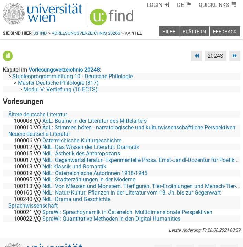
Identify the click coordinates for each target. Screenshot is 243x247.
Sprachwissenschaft (33, 205)
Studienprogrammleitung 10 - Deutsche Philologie (72, 76)
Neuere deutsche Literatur (39, 134)
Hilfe (168, 32)
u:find (40, 33)
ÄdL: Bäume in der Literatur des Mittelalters (94, 121)
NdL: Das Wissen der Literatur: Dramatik (90, 147)
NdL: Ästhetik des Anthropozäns (81, 153)
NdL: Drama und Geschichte (76, 199)
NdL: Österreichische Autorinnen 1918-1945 (94, 173)
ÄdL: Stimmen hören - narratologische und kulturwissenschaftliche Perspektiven (138, 127)
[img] (112, 19)
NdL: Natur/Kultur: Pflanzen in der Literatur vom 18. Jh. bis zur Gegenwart (131, 192)
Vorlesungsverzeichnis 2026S (86, 33)
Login (154, 5)
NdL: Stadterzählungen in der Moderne (88, 179)
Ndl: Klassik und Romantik (74, 166)
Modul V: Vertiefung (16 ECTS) (60, 89)
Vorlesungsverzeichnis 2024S (64, 70)
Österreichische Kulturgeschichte (81, 140)
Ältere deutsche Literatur (37, 114)
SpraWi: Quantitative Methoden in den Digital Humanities (111, 218)
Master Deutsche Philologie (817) (58, 83)
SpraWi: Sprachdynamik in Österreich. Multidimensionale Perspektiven (127, 212)
